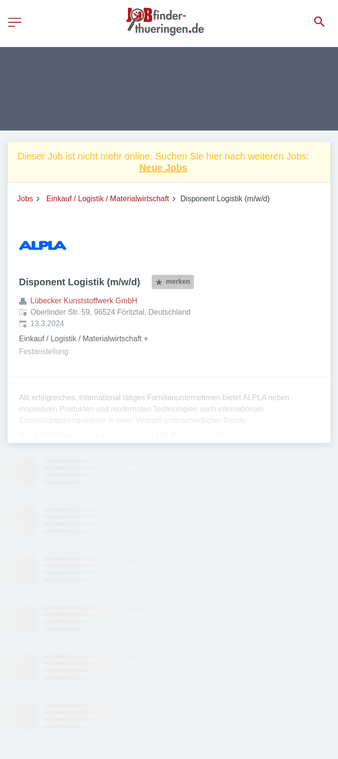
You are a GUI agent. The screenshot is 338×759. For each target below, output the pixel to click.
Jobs (25, 199)
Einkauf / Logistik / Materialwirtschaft (107, 199)
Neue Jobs (163, 167)
